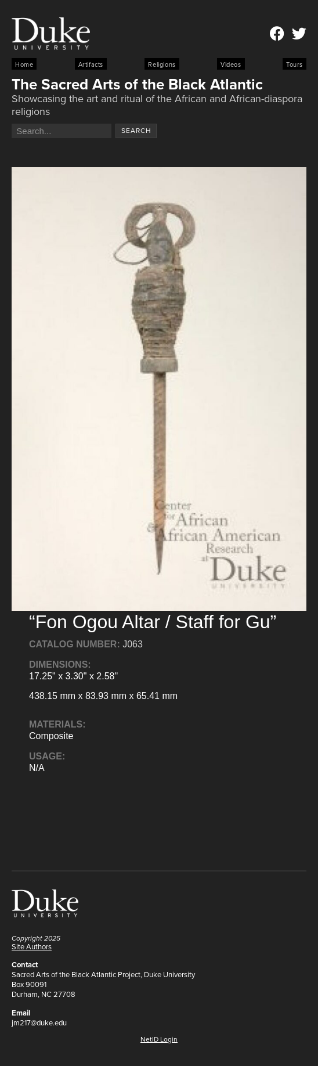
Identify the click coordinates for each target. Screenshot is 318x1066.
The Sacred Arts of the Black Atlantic (137, 84)
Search (136, 130)
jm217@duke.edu (39, 1022)
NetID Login (159, 1039)
